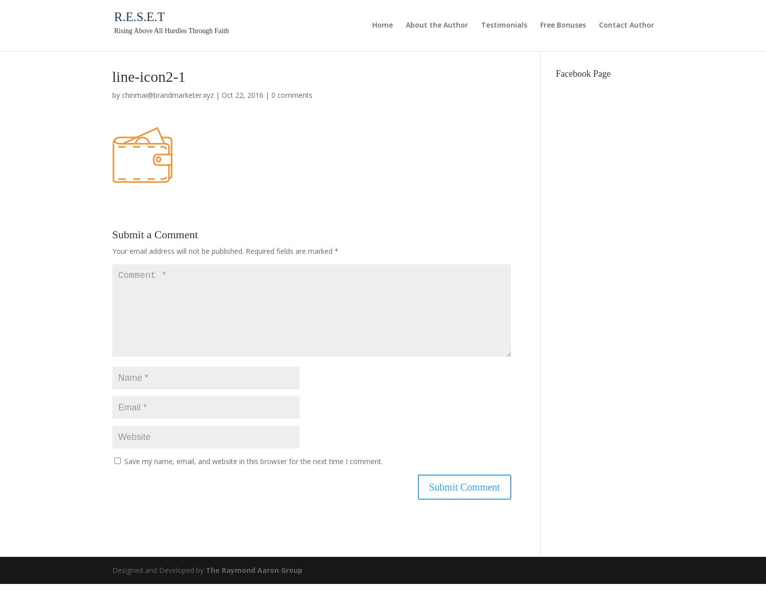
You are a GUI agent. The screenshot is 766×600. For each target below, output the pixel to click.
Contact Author (626, 26)
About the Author (437, 26)
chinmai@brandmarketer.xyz (168, 95)
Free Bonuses (563, 26)
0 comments (292, 95)
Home (382, 26)
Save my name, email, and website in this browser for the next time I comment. (253, 477)
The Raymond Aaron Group (254, 586)
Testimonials (504, 26)
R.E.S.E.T (139, 17)
